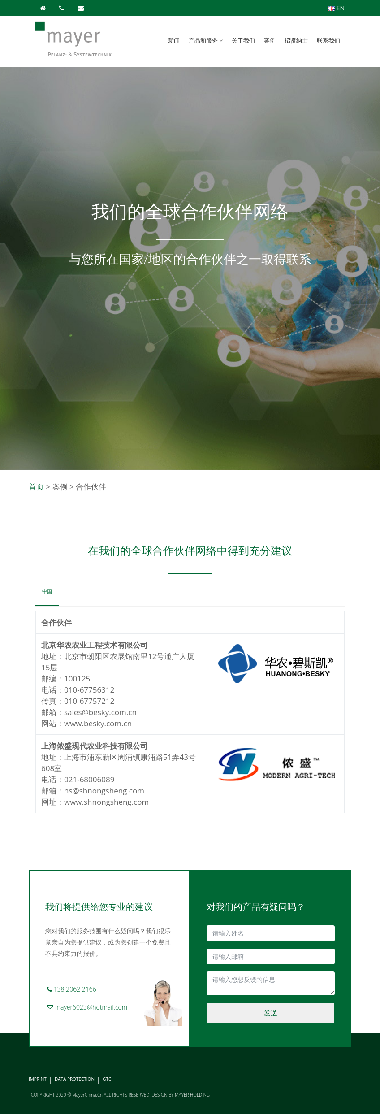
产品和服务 (206, 40)
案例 (270, 40)
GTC (107, 1079)
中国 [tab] (47, 591)
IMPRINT (38, 1079)
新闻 (174, 40)
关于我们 (243, 40)
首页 (36, 486)
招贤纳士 (296, 40)
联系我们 (328, 40)
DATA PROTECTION (75, 1079)
